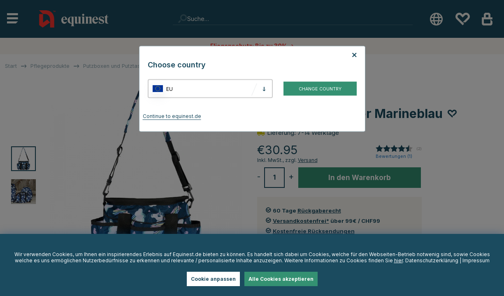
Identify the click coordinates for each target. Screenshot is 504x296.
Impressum (476, 260)
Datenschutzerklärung (431, 260)
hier (398, 260)
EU (169, 89)
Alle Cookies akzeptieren (281, 279)
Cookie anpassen (213, 279)
